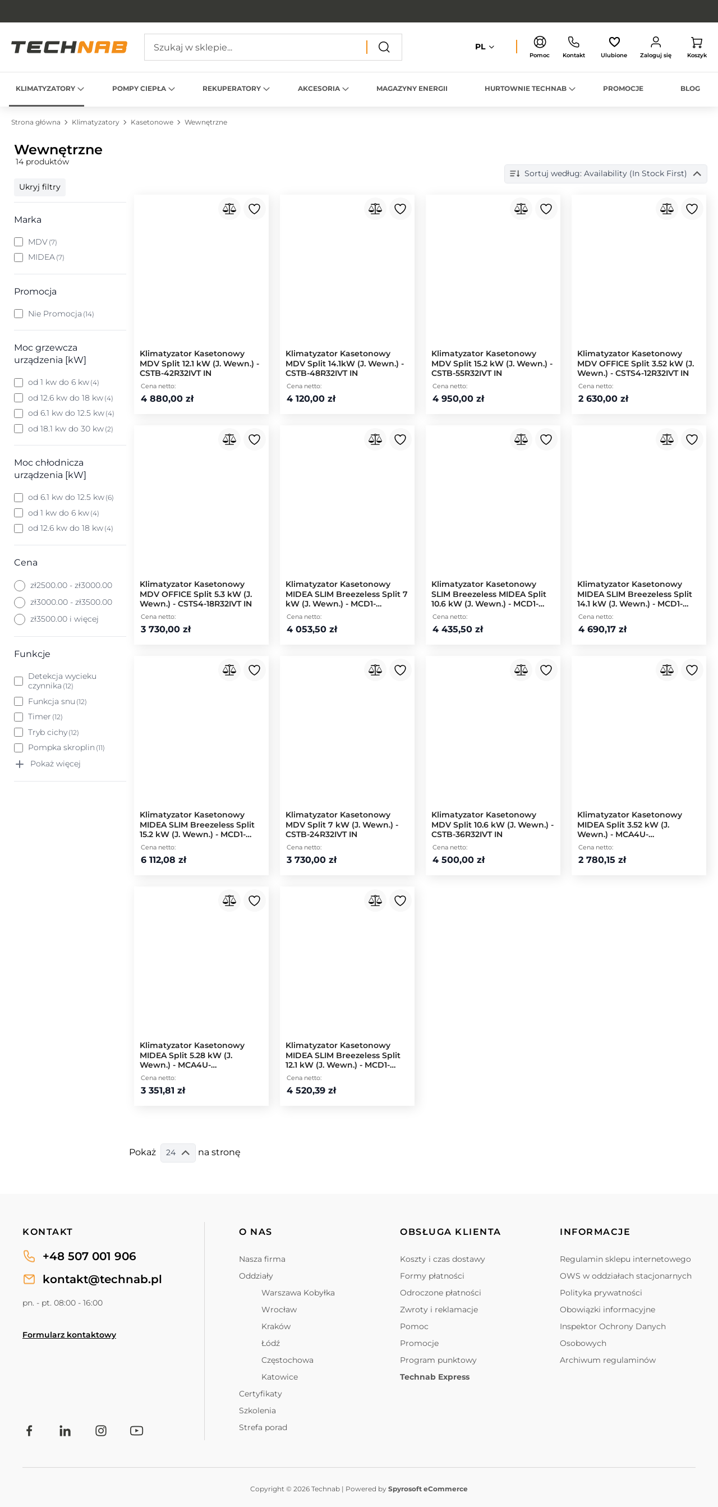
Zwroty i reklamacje (439, 1309)
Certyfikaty (260, 1394)
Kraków (276, 1326)
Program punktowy (438, 1360)
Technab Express (435, 1377)
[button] (485, 47)
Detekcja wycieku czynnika (62, 681)
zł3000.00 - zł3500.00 (71, 602)
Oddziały (256, 1276)
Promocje (419, 1343)
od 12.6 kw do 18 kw (71, 398)
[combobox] (273, 47)
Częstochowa (287, 1360)
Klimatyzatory (96, 122)
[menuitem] (46, 89)
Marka (28, 219)
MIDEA (46, 257)
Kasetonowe (153, 122)
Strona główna (36, 122)
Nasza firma (262, 1259)
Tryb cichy (54, 732)
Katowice (279, 1377)
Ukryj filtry (40, 187)
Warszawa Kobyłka (298, 1293)
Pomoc (414, 1326)
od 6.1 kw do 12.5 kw (71, 413)
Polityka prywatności (601, 1293)
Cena (26, 562)
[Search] (384, 47)
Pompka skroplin (66, 747)
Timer (45, 717)
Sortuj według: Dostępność (634, 173)
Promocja (35, 291)
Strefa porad (263, 1427)
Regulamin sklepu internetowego (625, 1259)
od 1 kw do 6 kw (64, 382)
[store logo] (69, 47)
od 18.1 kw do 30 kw (71, 429)
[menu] (359, 89)
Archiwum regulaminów (608, 1360)
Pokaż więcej (55, 764)
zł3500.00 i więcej (64, 619)
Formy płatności (432, 1276)
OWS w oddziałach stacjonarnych (626, 1276)
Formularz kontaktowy (69, 1335)
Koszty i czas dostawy (442, 1259)
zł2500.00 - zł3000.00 (71, 585)
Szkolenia (257, 1410)
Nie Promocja (61, 314)
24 (178, 1152)
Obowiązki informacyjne (607, 1309)
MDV (43, 242)
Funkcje (32, 654)
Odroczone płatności (440, 1293)
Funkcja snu (58, 701)
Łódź (270, 1343)
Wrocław (279, 1309)
